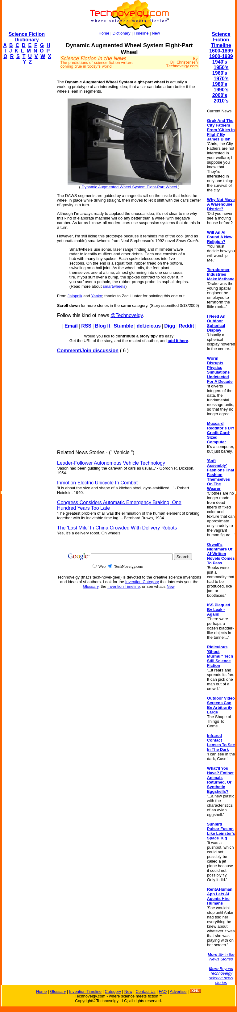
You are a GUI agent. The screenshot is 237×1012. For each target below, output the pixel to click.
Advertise (178, 991)
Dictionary (122, 33)
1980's (219, 84)
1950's (221, 67)
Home (103, 33)
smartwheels (114, 286)
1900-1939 (221, 56)
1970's (221, 78)
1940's (219, 62)
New (156, 33)
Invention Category (142, 581)
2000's (219, 95)
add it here (178, 340)
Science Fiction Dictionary (27, 36)
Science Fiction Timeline (221, 39)
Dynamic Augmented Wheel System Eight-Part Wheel (129, 187)
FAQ (163, 991)
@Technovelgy (126, 315)
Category (113, 991)
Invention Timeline (123, 586)
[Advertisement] (26, 162)
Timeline (141, 33)
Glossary (90, 586)
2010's (221, 100)
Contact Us (145, 991)
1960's (219, 73)
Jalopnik (75, 296)
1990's (221, 89)
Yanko (96, 296)
